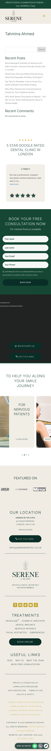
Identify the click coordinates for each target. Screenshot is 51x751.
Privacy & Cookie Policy (25, 683)
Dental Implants (25, 625)
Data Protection (17, 690)
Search (42, 49)
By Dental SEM (25, 739)
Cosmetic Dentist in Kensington (25, 702)
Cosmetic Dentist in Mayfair (25, 706)
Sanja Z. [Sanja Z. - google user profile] (26, 187)
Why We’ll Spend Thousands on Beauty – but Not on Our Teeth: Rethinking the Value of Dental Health (25, 100)
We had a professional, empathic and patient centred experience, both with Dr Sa (25, 198)
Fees (10, 661)
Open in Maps (25, 530)
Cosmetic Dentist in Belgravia (25, 710)
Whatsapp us (26, 327)
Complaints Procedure (25, 687)
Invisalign (12, 621)
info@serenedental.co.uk (25, 548)
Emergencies (37, 633)
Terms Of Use (36, 690)
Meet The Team (35, 661)
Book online (25, 642)
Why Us (19, 661)
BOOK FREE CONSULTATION (25, 664)
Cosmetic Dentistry (33, 621)
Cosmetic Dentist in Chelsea (25, 715)
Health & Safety (25, 694)
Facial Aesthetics (16, 633)
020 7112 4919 (26, 338)
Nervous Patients (25, 629)
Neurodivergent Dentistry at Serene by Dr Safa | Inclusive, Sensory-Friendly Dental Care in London (25, 66)
